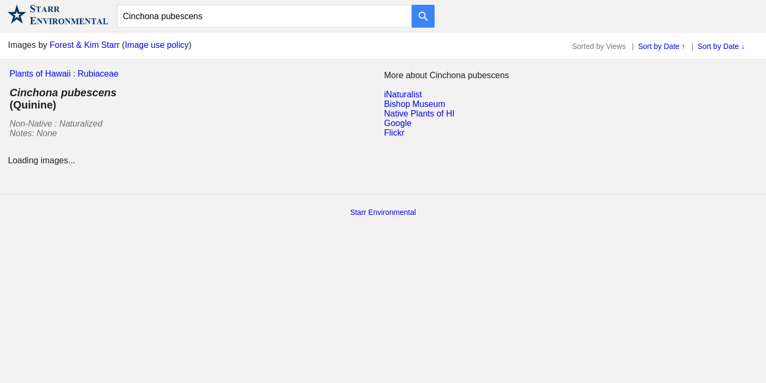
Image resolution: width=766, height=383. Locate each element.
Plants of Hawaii (40, 73)
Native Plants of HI (419, 113)
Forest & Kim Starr (84, 44)
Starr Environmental (383, 212)
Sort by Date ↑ (662, 46)
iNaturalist (403, 94)
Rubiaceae (98, 73)
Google (398, 123)
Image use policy (157, 44)
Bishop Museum (414, 104)
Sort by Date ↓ (721, 46)
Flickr (394, 132)
